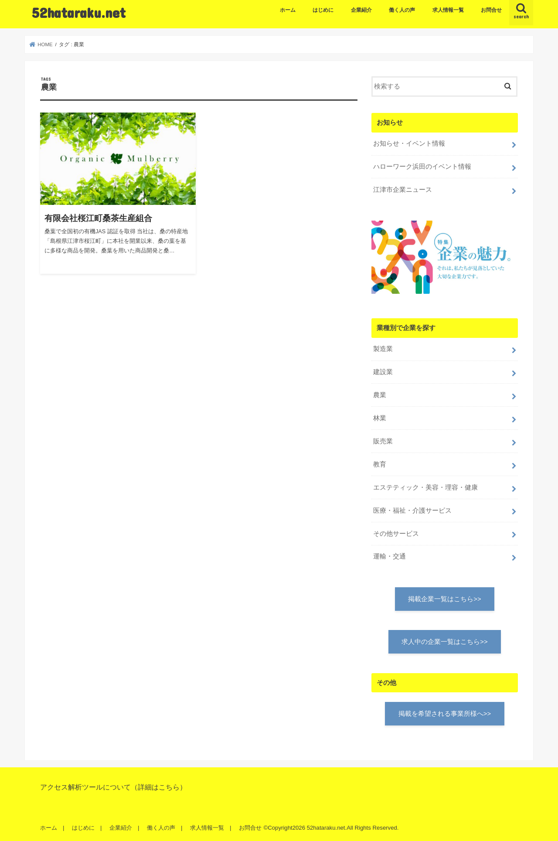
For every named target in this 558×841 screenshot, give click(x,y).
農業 (379, 395)
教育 (379, 464)
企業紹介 (361, 10)
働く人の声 (402, 10)
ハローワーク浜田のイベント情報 (422, 166)
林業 (379, 418)
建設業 (383, 371)
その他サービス (396, 533)
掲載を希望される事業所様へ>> (444, 713)
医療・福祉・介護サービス (412, 510)
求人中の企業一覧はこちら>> (444, 641)
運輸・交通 (389, 556)
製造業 (383, 348)
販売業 (383, 441)
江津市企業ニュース (402, 189)
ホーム (288, 10)
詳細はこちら (159, 787)
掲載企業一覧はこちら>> (444, 599)
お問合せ (491, 10)
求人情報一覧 (448, 10)
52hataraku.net (79, 12)
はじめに (323, 10)
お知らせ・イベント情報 (409, 143)
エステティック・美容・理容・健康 (425, 487)
